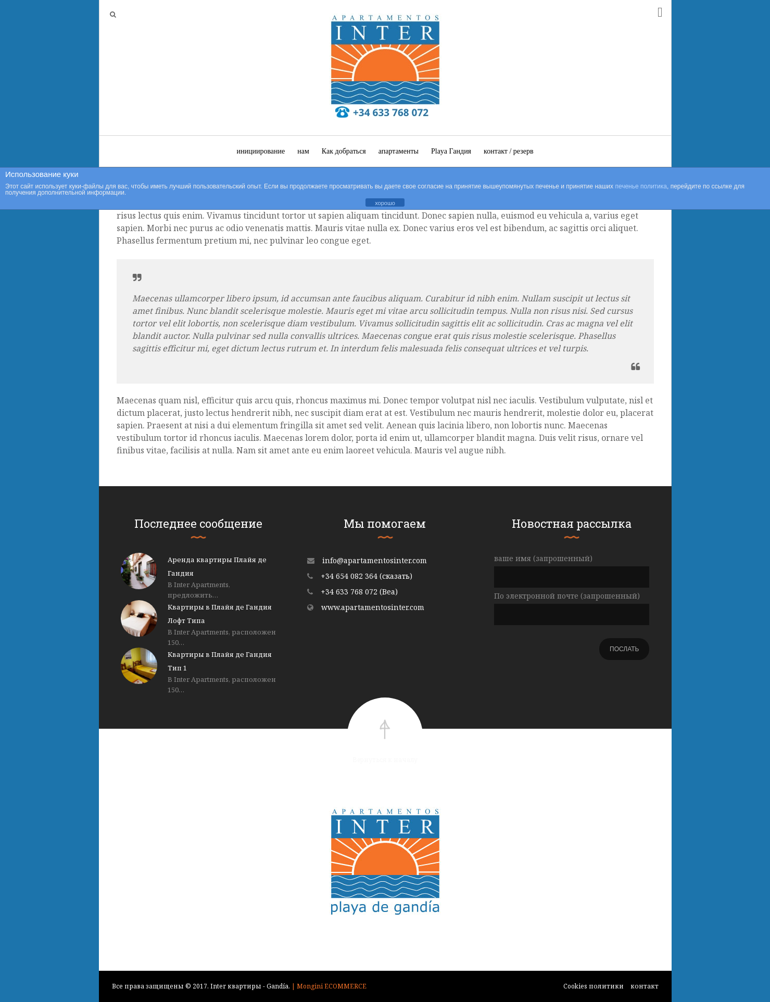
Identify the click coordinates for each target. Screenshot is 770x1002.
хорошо (385, 203)
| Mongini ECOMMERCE (329, 986)
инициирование (260, 151)
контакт (644, 986)
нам (303, 151)
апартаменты (398, 151)
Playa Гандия (451, 151)
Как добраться (344, 151)
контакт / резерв (508, 151)
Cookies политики (593, 986)
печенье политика (641, 186)
